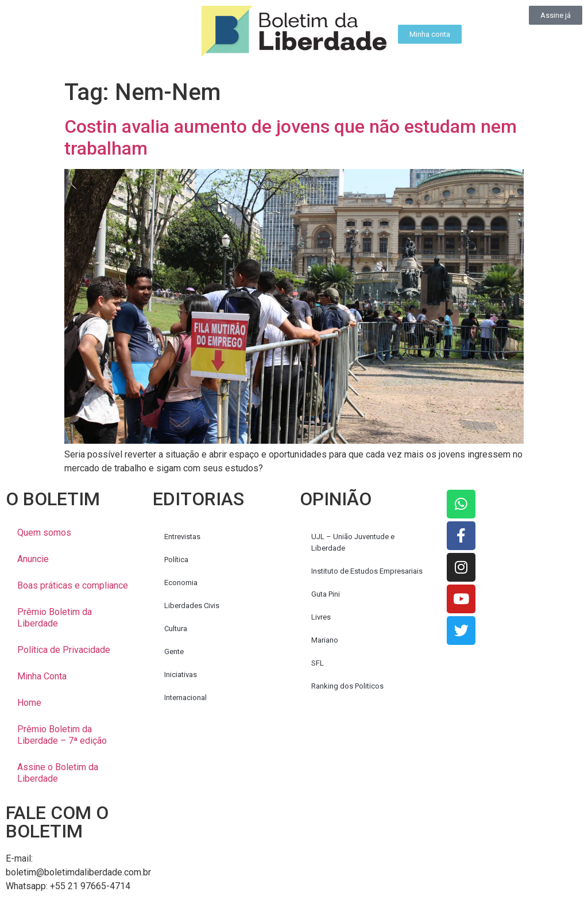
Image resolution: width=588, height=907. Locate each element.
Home (29, 702)
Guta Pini (325, 594)
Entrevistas (182, 536)
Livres (321, 617)
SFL (317, 663)
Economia (181, 582)
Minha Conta (42, 676)
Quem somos (44, 532)
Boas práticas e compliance (72, 585)
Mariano (324, 640)
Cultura (175, 628)
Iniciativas (180, 674)
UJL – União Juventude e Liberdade (352, 542)
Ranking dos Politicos (347, 686)
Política (176, 559)
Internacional (185, 697)
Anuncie (33, 559)
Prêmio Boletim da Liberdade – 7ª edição (62, 735)
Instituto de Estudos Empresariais (367, 571)
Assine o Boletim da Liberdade (57, 773)
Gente (174, 651)
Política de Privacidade (63, 649)
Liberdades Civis (191, 605)
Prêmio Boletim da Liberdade (54, 617)
